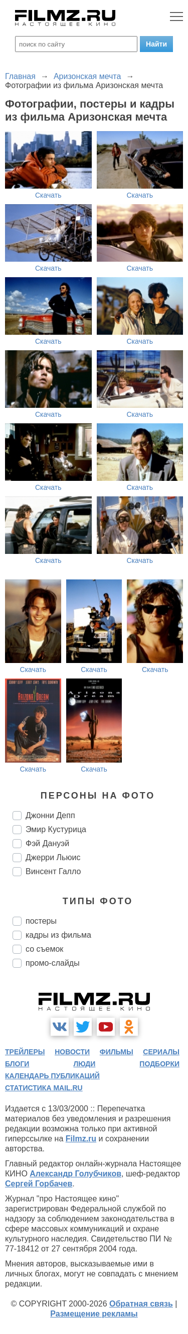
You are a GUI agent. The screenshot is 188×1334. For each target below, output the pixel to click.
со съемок (44, 949)
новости (72, 1052)
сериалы (161, 1052)
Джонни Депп (50, 815)
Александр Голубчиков (75, 1173)
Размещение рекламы (94, 1313)
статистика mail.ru (44, 1088)
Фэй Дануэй (47, 843)
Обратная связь (141, 1303)
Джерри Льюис (53, 857)
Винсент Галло (53, 871)
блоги (17, 1064)
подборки (159, 1064)
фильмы (116, 1052)
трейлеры (25, 1052)
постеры (41, 921)
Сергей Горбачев (38, 1183)
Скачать (48, 195)
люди (84, 1064)
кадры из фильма (58, 935)
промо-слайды (53, 963)
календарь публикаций (52, 1076)
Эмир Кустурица (56, 829)
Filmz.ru (81, 1138)
